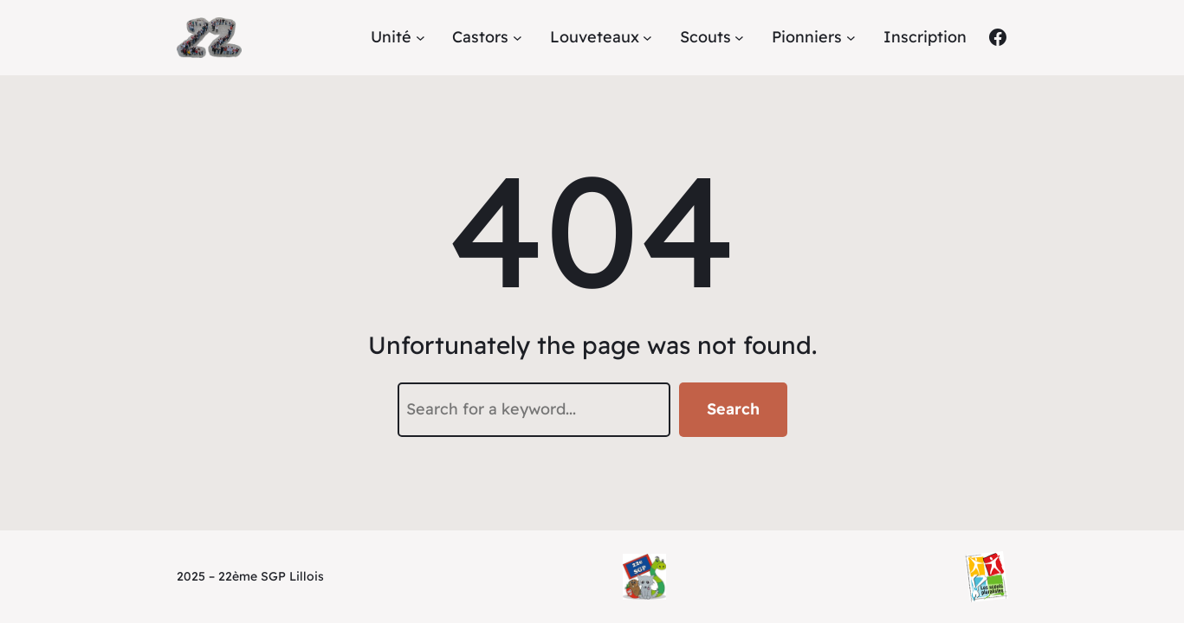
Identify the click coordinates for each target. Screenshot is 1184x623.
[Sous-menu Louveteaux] (647, 37)
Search (733, 409)
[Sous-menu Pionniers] (851, 37)
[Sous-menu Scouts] (739, 37)
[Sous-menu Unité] (420, 37)
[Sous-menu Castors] (517, 37)
